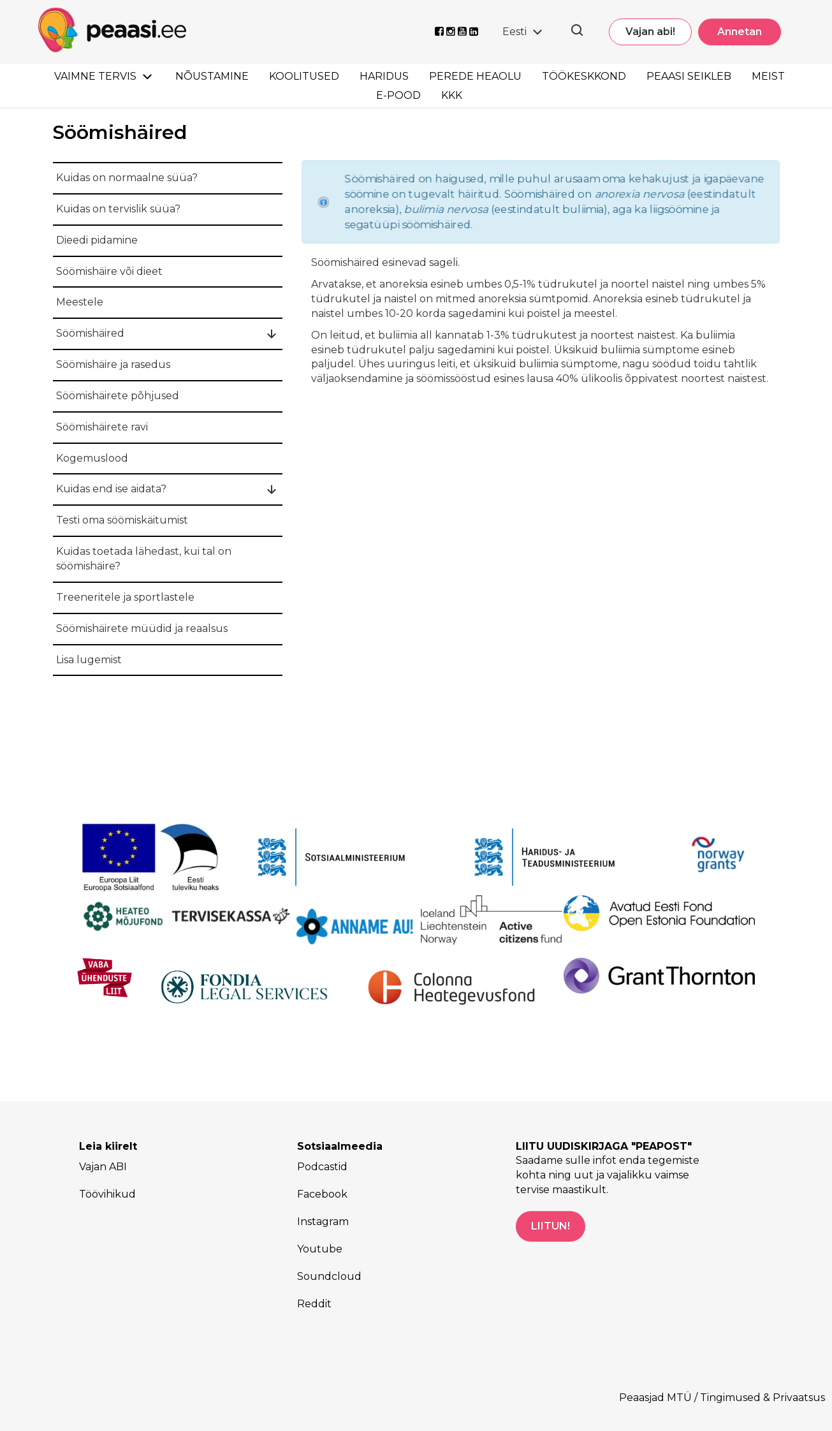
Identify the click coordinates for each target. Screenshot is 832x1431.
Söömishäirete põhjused (117, 396)
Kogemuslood (92, 458)
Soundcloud (329, 1276)
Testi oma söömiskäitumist (122, 520)
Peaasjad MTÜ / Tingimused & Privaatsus (722, 1397)
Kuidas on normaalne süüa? (127, 178)
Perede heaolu (475, 76)
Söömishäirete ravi (102, 427)
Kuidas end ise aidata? (111, 489)
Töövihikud (107, 1194)
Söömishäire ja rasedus (113, 364)
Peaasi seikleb (688, 76)
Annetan (739, 32)
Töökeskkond (584, 76)
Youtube (319, 1249)
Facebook (322, 1194)
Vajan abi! (650, 32)
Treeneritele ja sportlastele (125, 597)
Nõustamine (212, 76)
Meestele (79, 302)
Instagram (323, 1221)
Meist (768, 76)
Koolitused (304, 76)
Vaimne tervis (95, 76)
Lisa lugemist (89, 660)
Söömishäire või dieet (109, 271)
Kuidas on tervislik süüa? (118, 209)
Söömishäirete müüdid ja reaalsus (142, 628)
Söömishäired (90, 333)
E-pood (398, 95)
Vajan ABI (103, 1167)
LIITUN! (550, 1226)
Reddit (314, 1304)
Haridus (384, 76)
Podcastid (322, 1167)
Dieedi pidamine (97, 240)
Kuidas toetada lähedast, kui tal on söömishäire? (143, 558)
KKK (451, 95)
